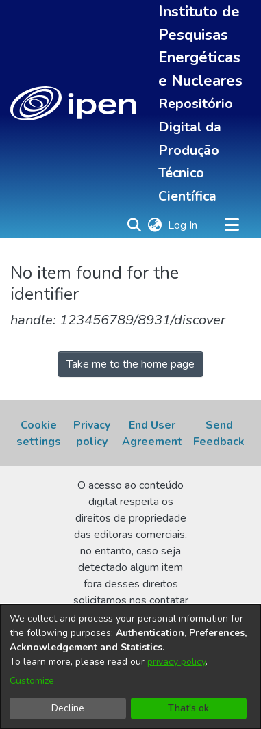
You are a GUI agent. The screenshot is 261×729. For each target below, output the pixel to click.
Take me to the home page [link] (130, 364)
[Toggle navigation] (231, 225)
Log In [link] (183, 225)
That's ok (188, 708)
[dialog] (130, 666)
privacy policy (176, 661)
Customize (32, 680)
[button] (73, 103)
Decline (67, 708)
